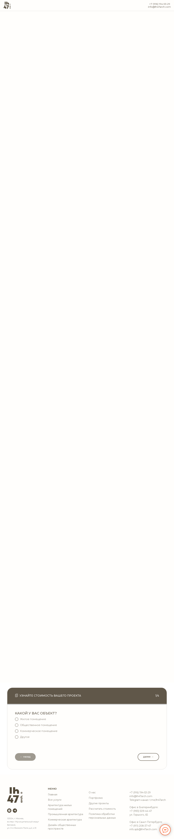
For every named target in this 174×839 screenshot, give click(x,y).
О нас (92, 792)
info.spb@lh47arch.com (143, 829)
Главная (52, 794)
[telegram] (15, 810)
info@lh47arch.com (159, 6)
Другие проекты (99, 803)
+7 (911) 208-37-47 (140, 825)
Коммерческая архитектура (65, 819)
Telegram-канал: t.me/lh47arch (147, 799)
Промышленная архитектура (65, 814)
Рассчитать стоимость (102, 808)
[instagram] (9, 810)
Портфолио (96, 797)
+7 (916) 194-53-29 (159, 4)
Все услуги (54, 799)
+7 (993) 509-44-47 (140, 811)
